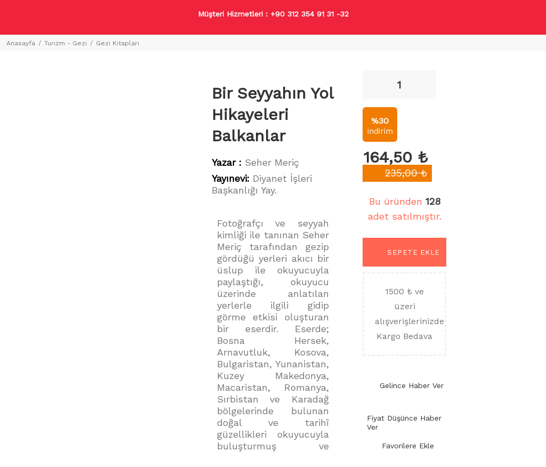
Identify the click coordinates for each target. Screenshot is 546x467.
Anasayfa (20, 43)
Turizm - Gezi (65, 43)
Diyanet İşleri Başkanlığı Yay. (262, 184)
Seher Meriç (272, 162)
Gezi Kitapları (117, 43)
